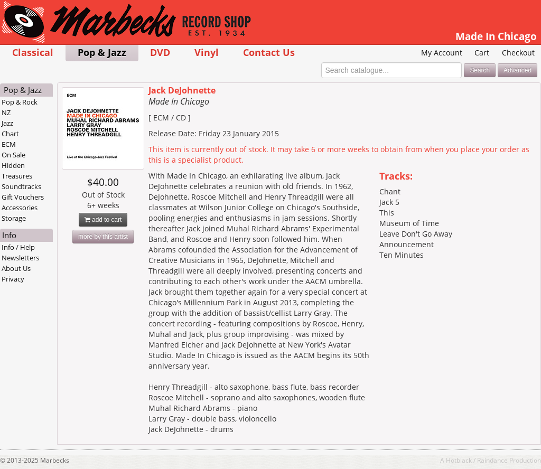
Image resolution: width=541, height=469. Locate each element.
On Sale (13, 155)
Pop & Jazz (102, 52)
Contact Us (269, 52)
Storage (14, 218)
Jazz (7, 123)
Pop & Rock (20, 102)
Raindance (492, 460)
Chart (10, 133)
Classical (32, 52)
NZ (6, 112)
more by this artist (103, 236)
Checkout (518, 53)
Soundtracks (21, 186)
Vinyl (206, 52)
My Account (441, 53)
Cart (481, 53)
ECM (9, 144)
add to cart (103, 219)
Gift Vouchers (23, 197)
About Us (16, 268)
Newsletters (20, 257)
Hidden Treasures (17, 171)
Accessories (20, 207)
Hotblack (459, 460)
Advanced (517, 70)
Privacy (13, 279)
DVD (160, 52)
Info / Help (18, 247)
